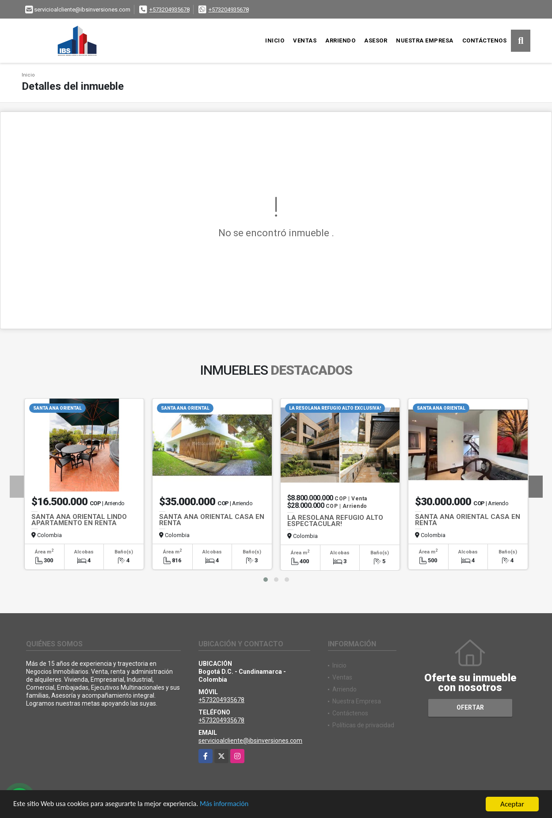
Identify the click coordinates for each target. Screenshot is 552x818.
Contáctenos (484, 40)
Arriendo (340, 40)
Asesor (375, 40)
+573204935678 (169, 9)
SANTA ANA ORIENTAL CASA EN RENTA (211, 520)
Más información (235, 805)
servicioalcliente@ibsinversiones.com (250, 740)
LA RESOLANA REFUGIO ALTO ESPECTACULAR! (335, 521)
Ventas (304, 40)
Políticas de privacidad (363, 725)
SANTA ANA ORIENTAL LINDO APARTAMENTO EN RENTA (79, 520)
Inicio (274, 40)
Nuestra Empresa (424, 40)
